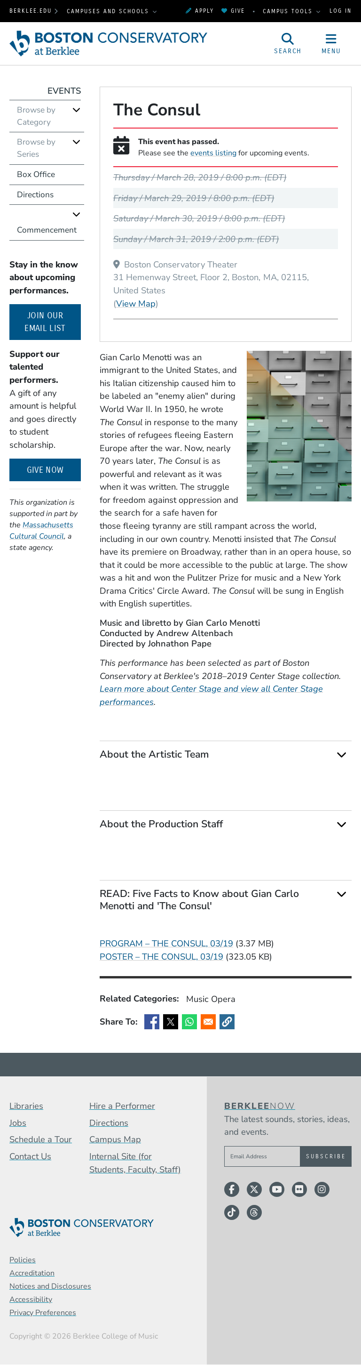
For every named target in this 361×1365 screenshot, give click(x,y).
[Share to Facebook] (151, 1021)
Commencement (47, 230)
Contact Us (30, 1156)
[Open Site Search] (288, 43)
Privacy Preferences (42, 1313)
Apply (200, 11)
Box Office (36, 174)
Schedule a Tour (40, 1139)
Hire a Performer (122, 1106)
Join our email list (52, 322)
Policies (22, 1260)
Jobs (17, 1123)
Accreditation (32, 1273)
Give (233, 11)
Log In (341, 11)
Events (64, 91)
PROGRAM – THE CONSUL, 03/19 (166, 943)
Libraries (26, 1106)
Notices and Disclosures (50, 1286)
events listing (213, 153)
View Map (136, 303)
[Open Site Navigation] (331, 43)
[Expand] (341, 755)
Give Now (45, 470)
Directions (35, 194)
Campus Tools (289, 11)
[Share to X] (170, 1021)
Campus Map (115, 1139)
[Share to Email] (208, 1021)
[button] (227, 1021)
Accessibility (30, 1299)
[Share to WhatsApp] (189, 1021)
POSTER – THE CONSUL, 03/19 (161, 956)
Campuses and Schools (109, 11)
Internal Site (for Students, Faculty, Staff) (135, 1162)
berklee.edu (30, 11)
